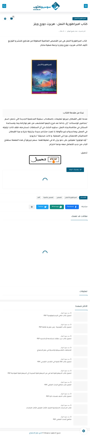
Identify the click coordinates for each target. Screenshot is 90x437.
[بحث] (4, 6)
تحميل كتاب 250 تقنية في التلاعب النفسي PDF (54, 362)
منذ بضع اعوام (65, 313)
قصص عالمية (48, 198)
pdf (39, 198)
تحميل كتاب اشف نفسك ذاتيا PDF (58, 396)
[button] (72, 207)
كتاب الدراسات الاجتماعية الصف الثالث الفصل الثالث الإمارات (48, 408)
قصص (59, 198)
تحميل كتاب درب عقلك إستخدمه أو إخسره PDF (54, 339)
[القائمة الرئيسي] (86, 6)
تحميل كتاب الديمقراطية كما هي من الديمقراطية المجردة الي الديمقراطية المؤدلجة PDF (39, 373)
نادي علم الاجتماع (35, 433)
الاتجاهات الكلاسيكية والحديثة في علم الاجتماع (54, 350)
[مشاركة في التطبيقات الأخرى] (32, 207)
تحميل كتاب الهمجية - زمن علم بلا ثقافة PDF (55, 327)
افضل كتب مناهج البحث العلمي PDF (57, 385)
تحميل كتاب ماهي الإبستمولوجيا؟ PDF (57, 316)
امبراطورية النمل (80, 18)
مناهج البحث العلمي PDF (62, 419)
